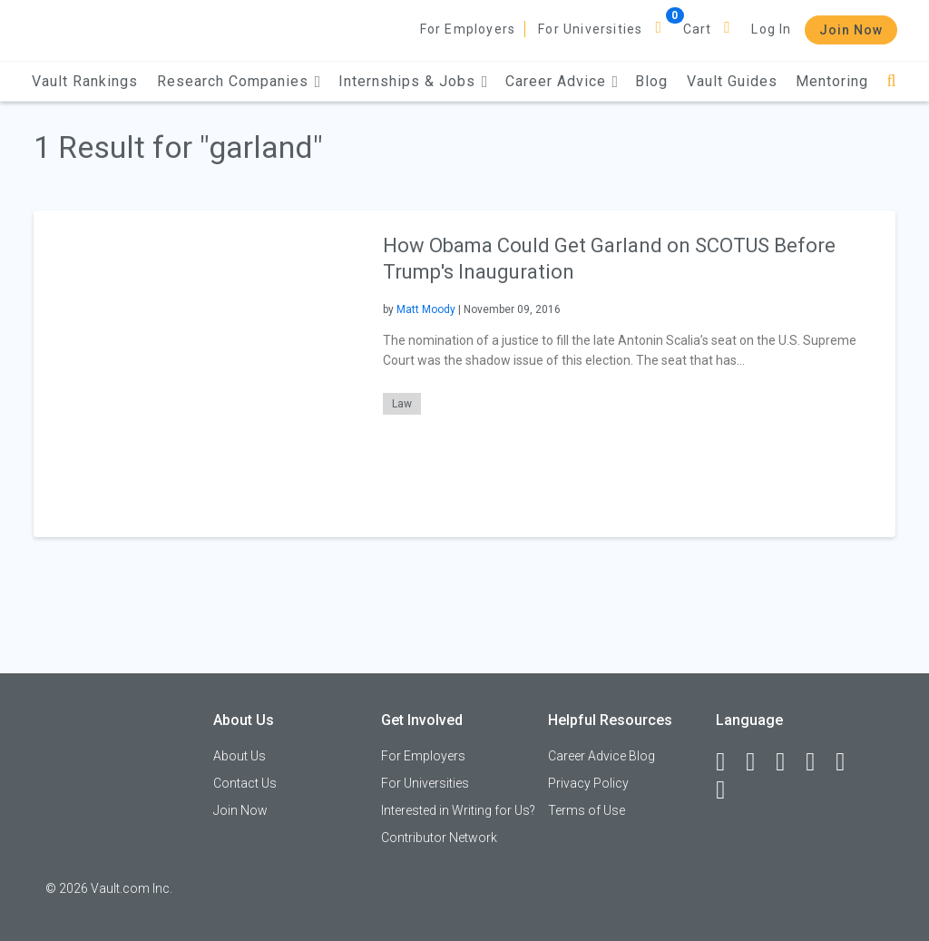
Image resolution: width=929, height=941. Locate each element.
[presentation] (197, 373)
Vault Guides (732, 81)
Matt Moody (425, 309)
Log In (771, 29)
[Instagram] (818, 762)
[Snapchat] (728, 790)
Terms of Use (586, 810)
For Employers (468, 29)
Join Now (851, 30)
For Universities (590, 29)
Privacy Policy (588, 783)
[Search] (891, 81)
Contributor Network (439, 837)
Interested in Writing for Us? (458, 810)
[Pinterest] (848, 762)
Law (402, 403)
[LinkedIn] (758, 762)
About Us (239, 756)
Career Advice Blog (601, 756)
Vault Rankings (85, 81)
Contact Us (245, 783)
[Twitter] (788, 762)
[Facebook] (728, 762)
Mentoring (832, 81)
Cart (697, 29)
